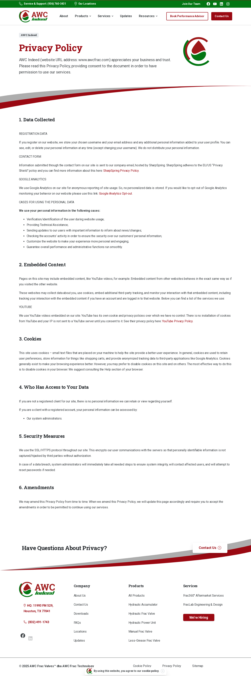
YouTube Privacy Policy (177, 321)
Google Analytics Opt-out (115, 193)
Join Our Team (191, 3)
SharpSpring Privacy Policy (121, 170)
